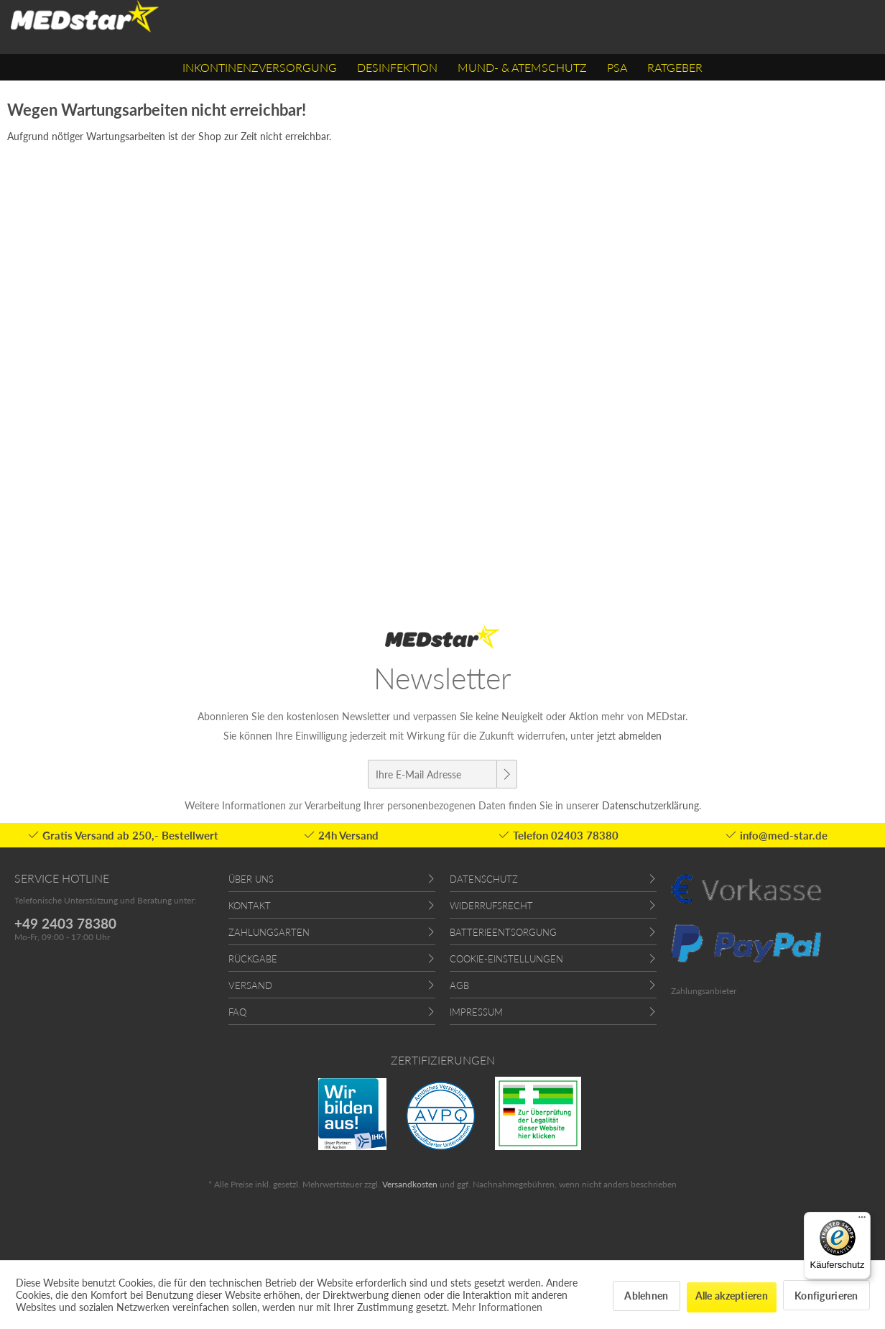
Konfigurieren (826, 1295)
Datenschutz (484, 879)
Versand (250, 985)
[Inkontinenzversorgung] (259, 67)
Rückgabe (252, 959)
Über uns (251, 879)
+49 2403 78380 (65, 923)
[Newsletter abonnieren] (506, 774)
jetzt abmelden (629, 736)
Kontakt (249, 905)
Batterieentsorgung (503, 932)
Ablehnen (646, 1295)
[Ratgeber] (675, 67)
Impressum (476, 1012)
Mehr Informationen (497, 1307)
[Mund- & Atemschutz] (522, 67)
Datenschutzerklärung (650, 805)
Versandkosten (409, 1184)
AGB (459, 985)
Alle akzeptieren (731, 1295)
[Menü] (862, 1220)
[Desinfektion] (397, 67)
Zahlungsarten (269, 932)
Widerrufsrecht (491, 905)
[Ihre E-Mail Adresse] (432, 774)
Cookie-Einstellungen (506, 959)
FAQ (237, 1012)
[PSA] (617, 67)
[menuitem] (259, 67)
